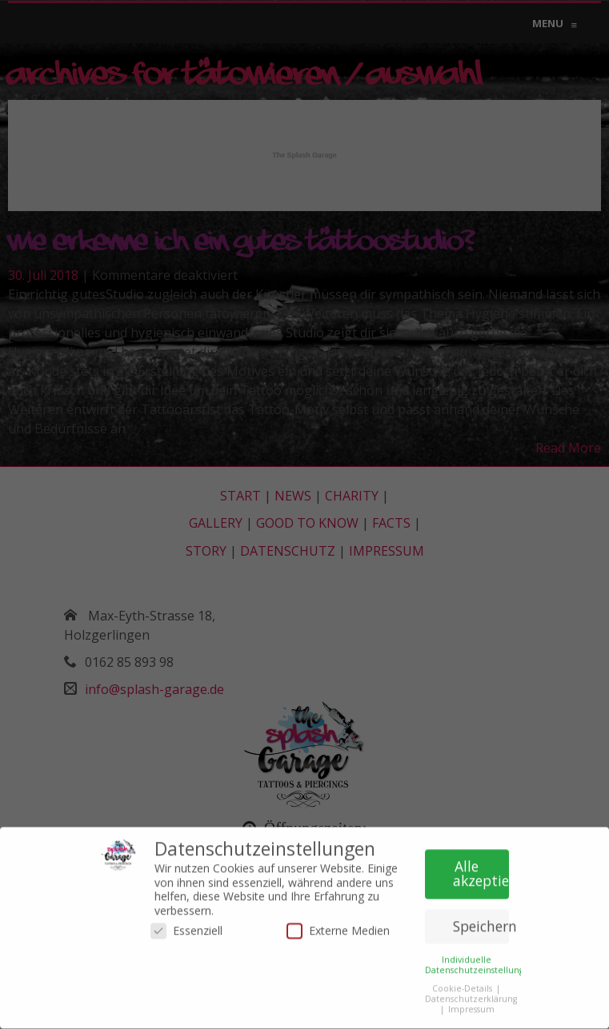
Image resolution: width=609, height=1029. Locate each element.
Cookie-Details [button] (463, 985)
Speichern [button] (481, 922)
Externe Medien (338, 927)
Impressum (471, 1005)
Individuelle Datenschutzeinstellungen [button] (480, 960)
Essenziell (186, 927)
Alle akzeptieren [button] (481, 870)
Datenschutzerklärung (471, 995)
